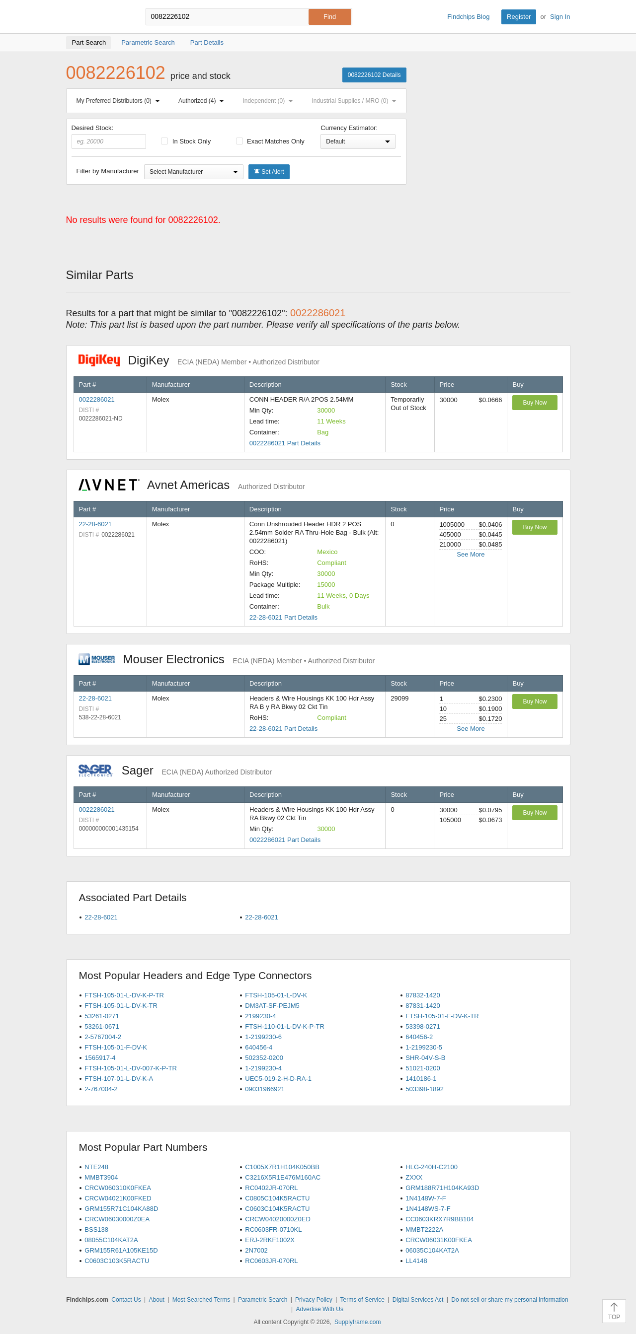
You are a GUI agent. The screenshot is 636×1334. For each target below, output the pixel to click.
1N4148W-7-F (425, 1198)
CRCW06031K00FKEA (438, 1240)
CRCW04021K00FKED (117, 1198)
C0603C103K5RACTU (116, 1260)
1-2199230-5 (423, 1047)
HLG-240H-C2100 (431, 1167)
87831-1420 (422, 1005)
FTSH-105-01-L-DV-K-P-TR (124, 995)
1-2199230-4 (263, 1068)
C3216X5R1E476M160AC (282, 1177)
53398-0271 (422, 1026)
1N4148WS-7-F (427, 1208)
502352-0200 (264, 1057)
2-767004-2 (101, 1089)
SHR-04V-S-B (425, 1057)
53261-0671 (101, 1026)
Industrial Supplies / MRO (356, 101)
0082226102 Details (374, 74)
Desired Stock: (109, 136)
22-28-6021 (95, 524)
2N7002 (256, 1250)
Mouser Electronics (227, 659)
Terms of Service (362, 1299)
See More (470, 554)
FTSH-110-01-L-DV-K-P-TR (284, 1026)
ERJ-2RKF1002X (270, 1240)
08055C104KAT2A (111, 1240)
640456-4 (258, 1047)
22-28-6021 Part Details (283, 617)
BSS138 (96, 1229)
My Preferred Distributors (120, 101)
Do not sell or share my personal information (509, 1299)
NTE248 (96, 1167)
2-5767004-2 (102, 1037)
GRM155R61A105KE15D (121, 1250)
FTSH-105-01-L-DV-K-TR (121, 1005)
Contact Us (126, 1299)
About (156, 1299)
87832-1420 (422, 995)
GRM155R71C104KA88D (121, 1208)
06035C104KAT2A (432, 1250)
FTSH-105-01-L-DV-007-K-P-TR (130, 1068)
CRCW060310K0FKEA (117, 1188)
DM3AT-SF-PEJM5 (272, 1005)
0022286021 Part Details (284, 443)
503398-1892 (424, 1089)
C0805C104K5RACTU (277, 1198)
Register (519, 16)
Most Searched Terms (201, 1299)
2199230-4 (260, 1016)
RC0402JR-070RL (271, 1188)
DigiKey (199, 360)
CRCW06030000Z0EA (117, 1219)
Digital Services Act (418, 1299)
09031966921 (265, 1089)
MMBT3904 (101, 1177)
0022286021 (97, 399)
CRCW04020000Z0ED (278, 1219)
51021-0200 (422, 1068)
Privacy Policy (313, 1299)
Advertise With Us (319, 1309)
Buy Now (535, 402)
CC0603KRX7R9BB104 (439, 1219)
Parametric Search (262, 1299)
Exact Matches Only (270, 141)
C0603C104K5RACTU (277, 1208)
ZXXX (413, 1177)
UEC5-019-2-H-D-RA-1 (278, 1078)
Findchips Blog (468, 16)
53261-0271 (101, 1016)
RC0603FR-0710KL (273, 1229)
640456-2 (419, 1037)
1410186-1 (420, 1078)
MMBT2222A (424, 1229)
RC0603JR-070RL (271, 1260)
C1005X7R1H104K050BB (282, 1167)
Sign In (560, 16)
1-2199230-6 (263, 1037)
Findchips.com (98, 16)
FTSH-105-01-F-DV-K (115, 1047)
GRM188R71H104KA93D (442, 1188)
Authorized (203, 101)
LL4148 (416, 1260)
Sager (175, 770)
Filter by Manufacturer (108, 171)
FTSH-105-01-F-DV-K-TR (441, 1016)
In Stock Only (186, 141)
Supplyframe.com (357, 1322)
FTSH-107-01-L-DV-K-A (118, 1078)
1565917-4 (99, 1057)
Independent (270, 101)
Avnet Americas (192, 484)
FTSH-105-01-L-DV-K (276, 995)
